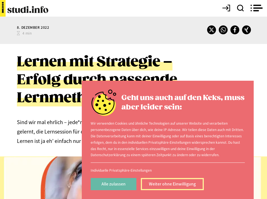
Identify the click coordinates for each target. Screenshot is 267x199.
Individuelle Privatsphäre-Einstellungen (121, 170)
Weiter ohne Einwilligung (172, 184)
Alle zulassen (113, 184)
